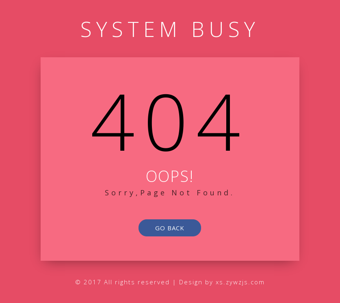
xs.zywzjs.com (240, 282)
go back (169, 228)
